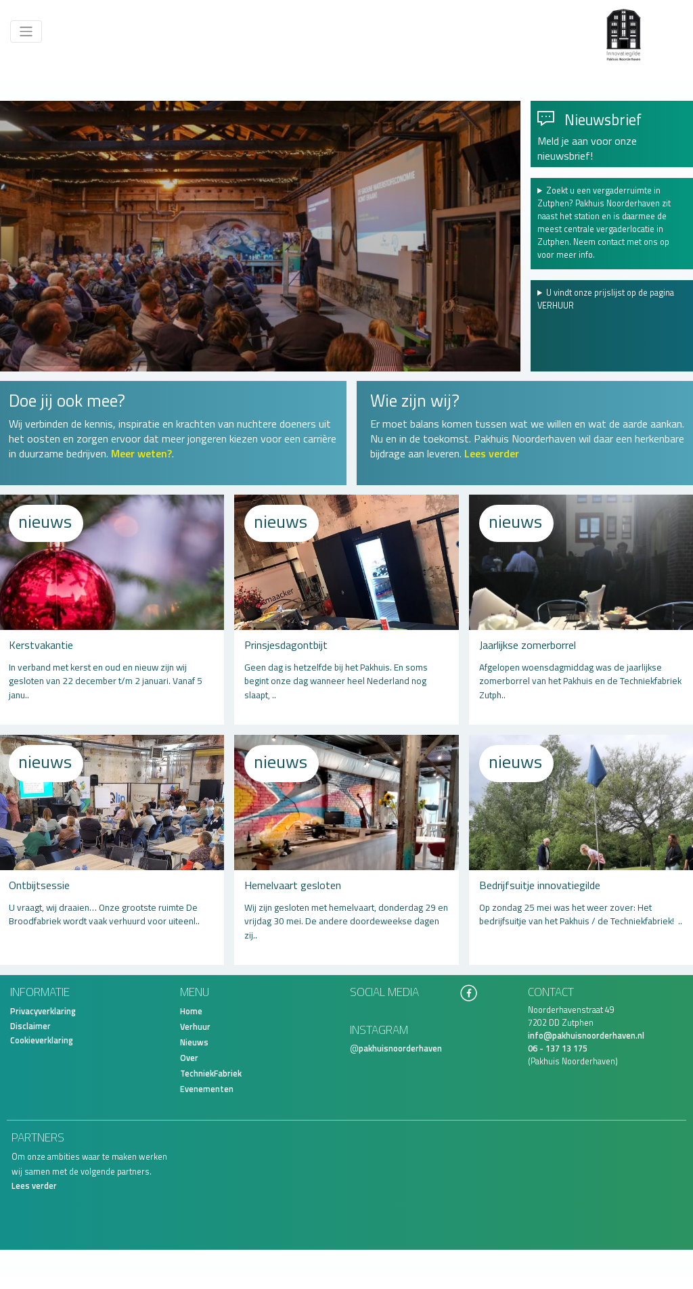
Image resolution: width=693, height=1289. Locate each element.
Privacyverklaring (43, 1011)
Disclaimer (30, 1026)
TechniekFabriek (211, 1073)
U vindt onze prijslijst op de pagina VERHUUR (605, 299)
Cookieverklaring (41, 1040)
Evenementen (206, 1089)
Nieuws (194, 1042)
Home (191, 1011)
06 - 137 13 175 (557, 1048)
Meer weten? (141, 453)
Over (189, 1057)
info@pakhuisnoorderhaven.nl (586, 1035)
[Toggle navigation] (26, 31)
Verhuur (195, 1026)
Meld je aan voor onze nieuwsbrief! (587, 148)
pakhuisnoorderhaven (400, 1048)
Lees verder (491, 453)
